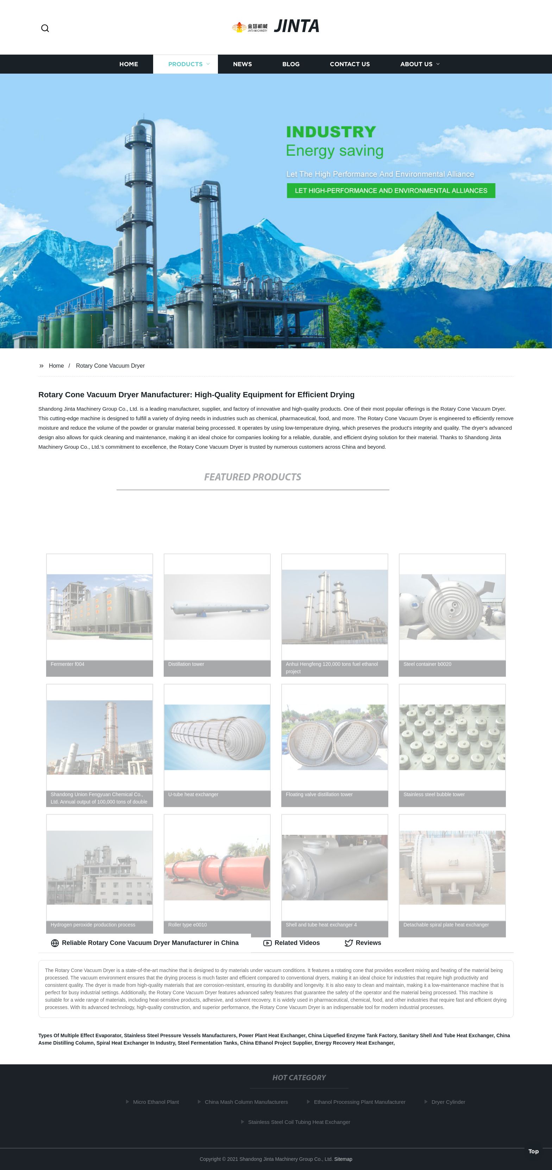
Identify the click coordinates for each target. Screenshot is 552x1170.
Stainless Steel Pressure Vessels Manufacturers (180, 1035)
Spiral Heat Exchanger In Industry (135, 1043)
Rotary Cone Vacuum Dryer (110, 366)
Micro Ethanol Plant (159, 1102)
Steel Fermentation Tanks (207, 1043)
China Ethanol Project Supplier (276, 1043)
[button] (45, 28)
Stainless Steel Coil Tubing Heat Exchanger (302, 1122)
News (242, 64)
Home (128, 64)
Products (185, 64)
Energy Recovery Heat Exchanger (354, 1043)
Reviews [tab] (363, 943)
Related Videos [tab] (291, 943)
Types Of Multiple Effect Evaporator (79, 1035)
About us (416, 64)
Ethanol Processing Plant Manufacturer (362, 1102)
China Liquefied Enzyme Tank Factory (352, 1035)
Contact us (350, 64)
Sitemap (343, 1159)
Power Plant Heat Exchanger (272, 1035)
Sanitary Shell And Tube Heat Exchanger (446, 1035)
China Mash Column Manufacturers (249, 1102)
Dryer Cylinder (451, 1102)
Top (533, 1151)
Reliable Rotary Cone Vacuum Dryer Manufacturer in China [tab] (145, 943)
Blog (291, 64)
